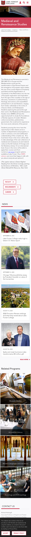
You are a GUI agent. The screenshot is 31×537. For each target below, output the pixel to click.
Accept (5, 533)
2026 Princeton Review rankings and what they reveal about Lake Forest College (14, 315)
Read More (25, 359)
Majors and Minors (24, 30)
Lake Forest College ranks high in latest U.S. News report (15, 239)
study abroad (11, 152)
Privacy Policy (19, 533)
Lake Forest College (6, 30)
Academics (15, 30)
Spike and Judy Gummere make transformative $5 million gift (14, 353)
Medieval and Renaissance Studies (9, 31)
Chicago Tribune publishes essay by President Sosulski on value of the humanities (15, 277)
